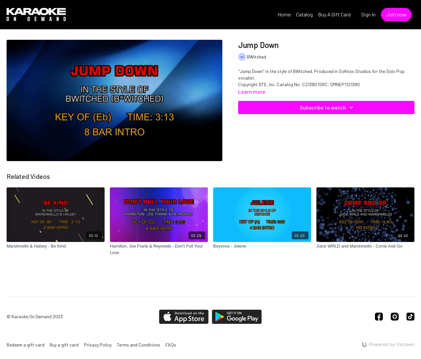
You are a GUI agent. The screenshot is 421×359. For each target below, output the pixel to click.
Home (284, 14)
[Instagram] (395, 317)
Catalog (304, 14)
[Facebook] (379, 317)
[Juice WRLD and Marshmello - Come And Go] (365, 246)
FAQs (170, 344)
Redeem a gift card (25, 344)
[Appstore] (184, 316)
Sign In (368, 14)
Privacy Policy (97, 344)
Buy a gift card (64, 344)
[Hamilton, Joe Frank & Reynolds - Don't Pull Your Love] (159, 249)
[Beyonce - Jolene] (262, 246)
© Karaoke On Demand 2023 (35, 316)
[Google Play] (236, 316)
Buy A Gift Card (334, 14)
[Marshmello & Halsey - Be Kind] (56, 246)
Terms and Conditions (138, 344)
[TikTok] (410, 317)
